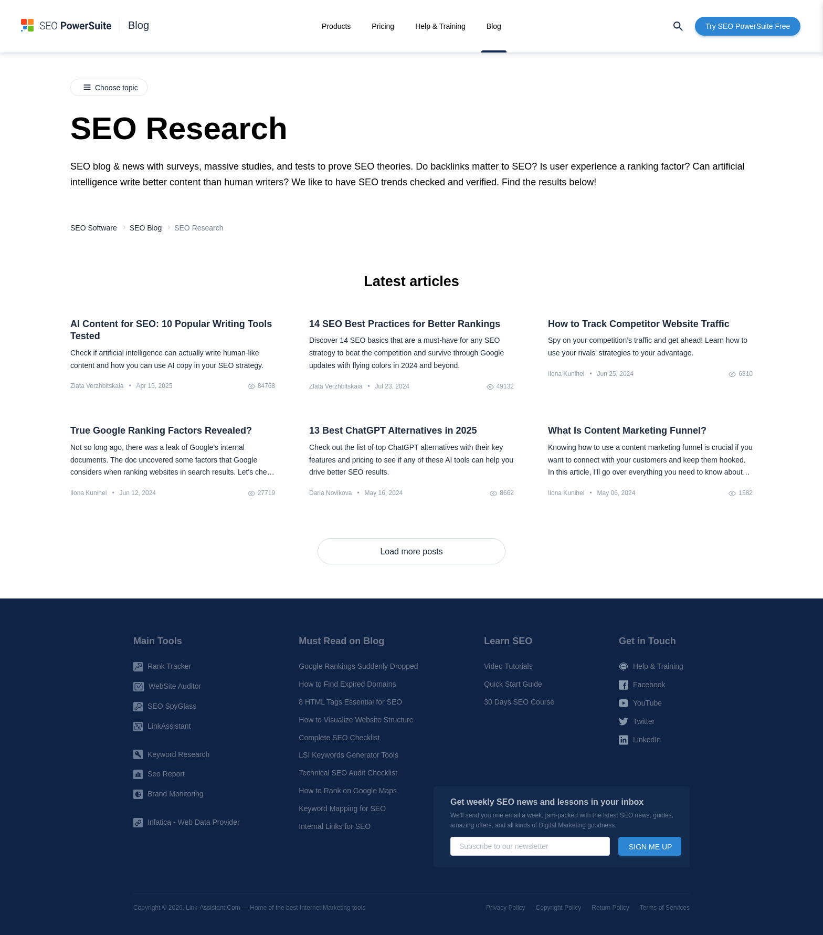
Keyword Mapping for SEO (342, 808)
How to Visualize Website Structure (356, 720)
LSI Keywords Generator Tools (348, 755)
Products (336, 26)
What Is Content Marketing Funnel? (627, 430)
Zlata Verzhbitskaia (96, 386)
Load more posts (411, 551)
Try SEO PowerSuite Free (747, 26)
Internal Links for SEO (335, 826)
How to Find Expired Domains (347, 684)
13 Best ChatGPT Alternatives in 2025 (393, 430)
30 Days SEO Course (519, 702)
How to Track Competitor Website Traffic (639, 324)
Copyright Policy (559, 907)
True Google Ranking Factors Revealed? (161, 430)
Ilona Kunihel (566, 373)
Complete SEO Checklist (339, 737)
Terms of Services (665, 907)
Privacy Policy (505, 907)
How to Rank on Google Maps (348, 790)
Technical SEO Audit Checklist (348, 773)
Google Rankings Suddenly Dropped (358, 666)
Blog (138, 25)
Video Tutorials (508, 666)
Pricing (383, 26)
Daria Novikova (330, 493)
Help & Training (440, 26)
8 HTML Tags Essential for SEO (350, 702)
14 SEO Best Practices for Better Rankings (404, 324)
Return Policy (610, 907)
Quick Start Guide (513, 684)
